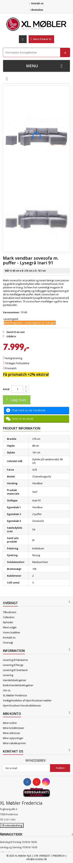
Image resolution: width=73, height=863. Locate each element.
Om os (7, 690)
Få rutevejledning (12, 825)
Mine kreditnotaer (13, 728)
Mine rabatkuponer (14, 743)
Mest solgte (10, 627)
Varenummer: (11, 312)
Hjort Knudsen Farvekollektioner (22, 705)
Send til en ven (15, 332)
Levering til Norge (13, 665)
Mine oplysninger (13, 738)
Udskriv (11, 336)
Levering (8, 675)
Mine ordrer (10, 723)
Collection (8, 617)
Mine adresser (11, 733)
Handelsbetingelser (14, 680)
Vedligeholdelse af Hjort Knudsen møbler (27, 700)
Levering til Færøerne (15, 660)
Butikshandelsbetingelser (18, 685)
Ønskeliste (36, 10)
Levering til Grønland (15, 670)
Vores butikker (11, 632)
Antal (6, 389)
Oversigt (8, 642)
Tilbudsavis (9, 612)
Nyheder (8, 622)
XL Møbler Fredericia (15, 695)
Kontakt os (37, 3)
